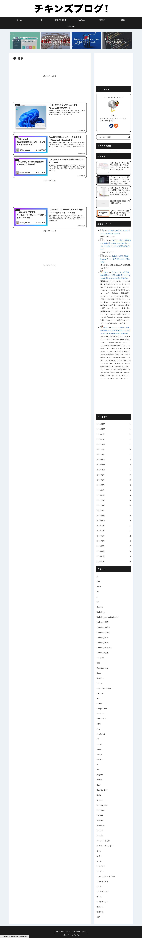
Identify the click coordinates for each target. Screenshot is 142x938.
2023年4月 (114, 449)
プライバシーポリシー (62, 931)
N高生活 (100, 759)
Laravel (99, 744)
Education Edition (104, 688)
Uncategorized (102, 805)
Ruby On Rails (102, 790)
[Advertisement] (50, 67)
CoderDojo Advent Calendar (107, 617)
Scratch (99, 800)
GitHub (99, 703)
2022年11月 (114, 464)
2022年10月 (114, 469)
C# (98, 601)
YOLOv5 (100, 830)
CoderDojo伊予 (102, 622)
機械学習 (100, 912)
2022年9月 (114, 474)
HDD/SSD (100, 713)
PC (98, 764)
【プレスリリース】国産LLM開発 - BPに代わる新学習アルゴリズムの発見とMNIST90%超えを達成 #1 (115, 275)
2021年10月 (114, 520)
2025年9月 (114, 434)
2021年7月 (114, 535)
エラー (99, 856)
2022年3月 (114, 495)
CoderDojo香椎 (102, 652)
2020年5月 (114, 561)
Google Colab (102, 708)
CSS (98, 663)
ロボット (100, 907)
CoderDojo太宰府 (103, 632)
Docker (99, 673)
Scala (99, 795)
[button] (129, 137)
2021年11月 (114, 515)
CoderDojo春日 (102, 637)
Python (99, 779)
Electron (100, 693)
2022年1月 (114, 505)
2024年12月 (114, 444)
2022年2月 (114, 500)
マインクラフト (102, 901)
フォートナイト (102, 881)
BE (98, 591)
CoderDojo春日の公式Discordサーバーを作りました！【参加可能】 (115, 259)
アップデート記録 (103, 840)
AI (97, 576)
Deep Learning (102, 668)
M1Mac (99, 749)
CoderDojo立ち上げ (104, 647)
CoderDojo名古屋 (103, 627)
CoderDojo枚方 (102, 642)
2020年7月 (114, 551)
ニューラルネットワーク (106, 876)
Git (98, 698)
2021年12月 (114, 510)
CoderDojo (101, 612)
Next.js (99, 754)
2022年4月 (114, 490)
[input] (113, 137)
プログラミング (102, 891)
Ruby (99, 785)
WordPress (101, 825)
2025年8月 (114, 439)
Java (98, 729)
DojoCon (100, 678)
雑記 (98, 917)
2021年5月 (114, 546)
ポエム (99, 896)
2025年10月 (114, 429)
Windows (100, 820)
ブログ (99, 886)
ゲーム (99, 861)
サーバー (100, 871)
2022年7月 (114, 479)
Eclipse (99, 683)
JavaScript (101, 734)
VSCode (100, 815)
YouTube (100, 835)
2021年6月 (114, 540)
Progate (100, 774)
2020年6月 (114, 556)
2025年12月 (114, 424)
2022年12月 (114, 459)
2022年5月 (114, 485)
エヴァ (99, 851)
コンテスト (101, 866)
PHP (98, 769)
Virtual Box (101, 810)
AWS (98, 581)
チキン (113, 115)
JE (98, 739)
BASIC (99, 586)
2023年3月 (114, 454)
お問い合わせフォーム (79, 931)
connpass (100, 657)
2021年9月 (114, 525)
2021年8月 (114, 530)
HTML (99, 724)
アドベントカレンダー (105, 846)
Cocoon (100, 607)
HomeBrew (101, 718)
